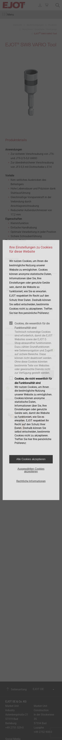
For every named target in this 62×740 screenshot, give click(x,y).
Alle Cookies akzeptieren (30, 459)
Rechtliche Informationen (31, 481)
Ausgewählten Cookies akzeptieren (31, 470)
